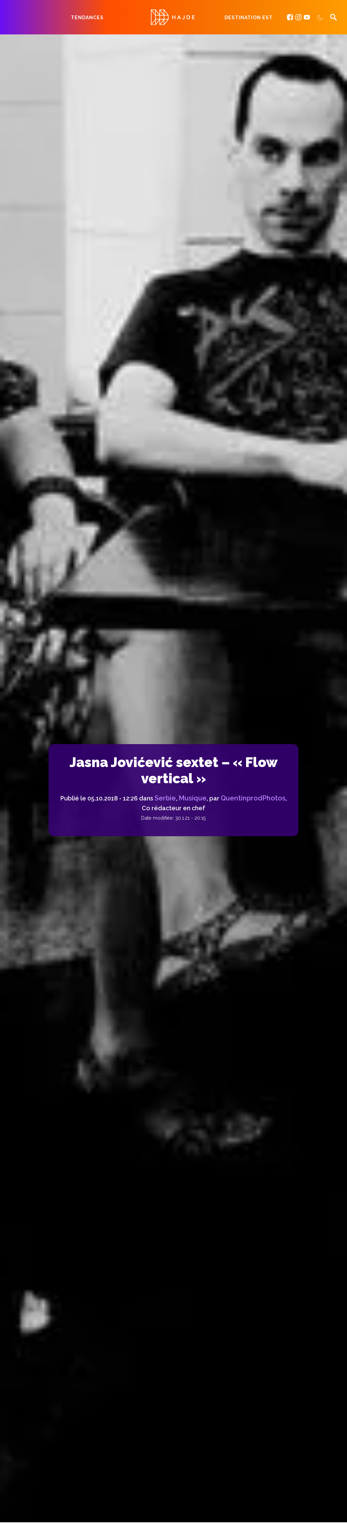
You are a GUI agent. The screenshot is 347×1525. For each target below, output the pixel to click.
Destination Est (248, 17)
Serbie (165, 798)
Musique (193, 798)
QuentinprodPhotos (253, 798)
